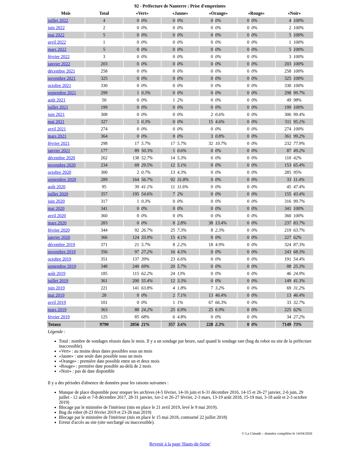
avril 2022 (57, 42)
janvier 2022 (59, 63)
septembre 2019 (62, 266)
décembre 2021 (61, 71)
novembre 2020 (62, 165)
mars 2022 (57, 49)
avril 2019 (57, 302)
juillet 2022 (58, 20)
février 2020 (59, 230)
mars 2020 (57, 222)
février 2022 (59, 56)
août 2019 (57, 273)
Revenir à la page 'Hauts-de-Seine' (180, 444)
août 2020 (57, 186)
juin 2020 (56, 201)
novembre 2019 (62, 251)
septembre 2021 (62, 92)
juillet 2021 (58, 107)
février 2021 (59, 143)
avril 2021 (57, 129)
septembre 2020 (62, 179)
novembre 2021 (62, 78)
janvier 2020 (59, 237)
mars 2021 (57, 136)
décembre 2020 (61, 157)
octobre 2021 (59, 85)
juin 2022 (56, 27)
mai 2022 (56, 35)
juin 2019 (56, 288)
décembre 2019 (61, 244)
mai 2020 (56, 208)
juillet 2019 (58, 280)
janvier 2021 (59, 150)
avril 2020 (57, 215)
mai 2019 (56, 295)
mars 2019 (57, 309)
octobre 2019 (59, 259)
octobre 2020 (59, 172)
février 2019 (59, 316)
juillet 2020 (58, 194)
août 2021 (57, 100)
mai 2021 (56, 121)
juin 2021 (56, 114)
